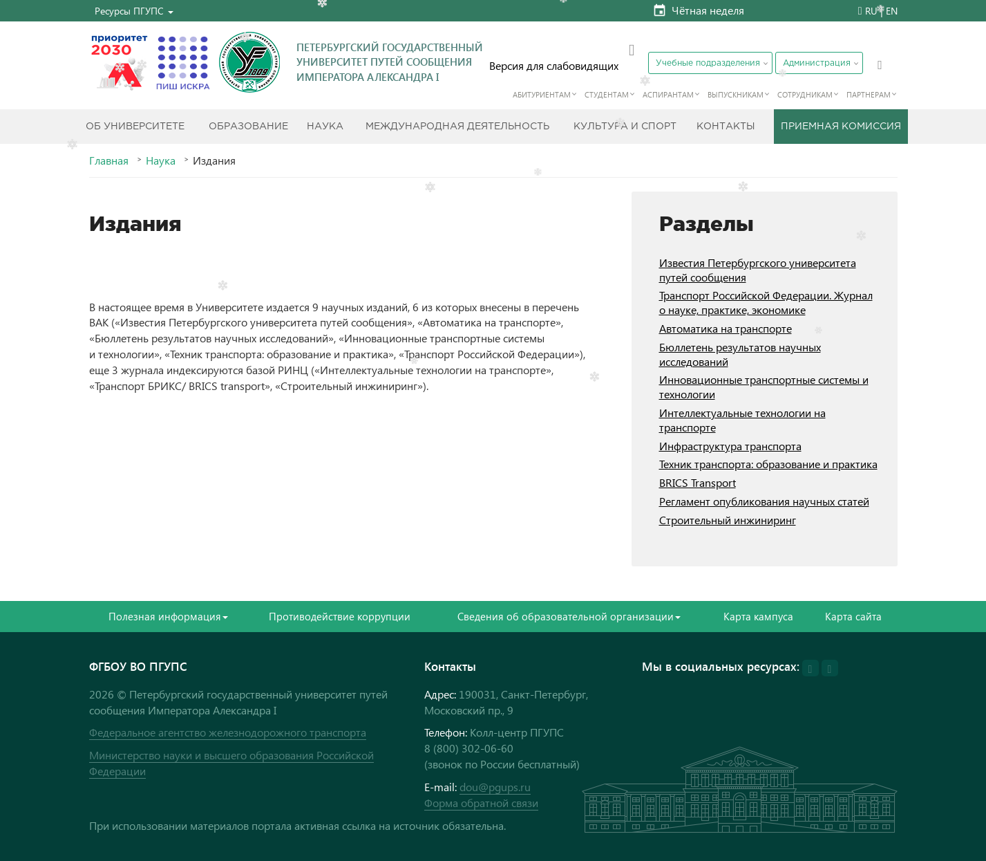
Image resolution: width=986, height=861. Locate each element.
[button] (134, 11)
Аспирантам (668, 94)
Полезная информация (168, 616)
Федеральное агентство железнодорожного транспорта (227, 732)
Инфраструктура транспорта (730, 445)
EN (892, 10)
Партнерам (868, 94)
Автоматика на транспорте (725, 328)
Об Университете (135, 126)
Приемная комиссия (841, 126)
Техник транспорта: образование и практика (768, 463)
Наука (325, 126)
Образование (248, 126)
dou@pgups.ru (495, 786)
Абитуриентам (542, 94)
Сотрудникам (805, 94)
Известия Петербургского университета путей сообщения (757, 269)
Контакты (725, 126)
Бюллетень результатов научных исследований (740, 354)
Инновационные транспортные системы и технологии (764, 386)
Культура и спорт (624, 126)
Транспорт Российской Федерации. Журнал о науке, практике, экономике (766, 302)
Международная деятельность (457, 126)
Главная (109, 160)
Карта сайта (853, 616)
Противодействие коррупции (339, 616)
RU (871, 10)
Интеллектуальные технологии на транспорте (742, 419)
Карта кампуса (758, 616)
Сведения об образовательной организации (569, 616)
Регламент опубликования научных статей (764, 501)
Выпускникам (736, 94)
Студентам (607, 94)
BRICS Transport (697, 482)
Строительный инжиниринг (727, 519)
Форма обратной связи (481, 802)
